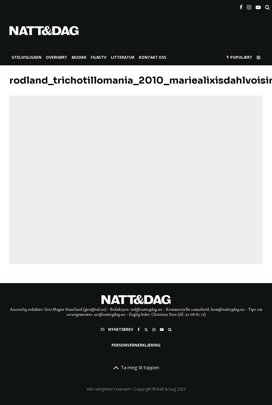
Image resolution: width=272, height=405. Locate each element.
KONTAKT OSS (152, 57)
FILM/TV (98, 57)
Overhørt (56, 57)
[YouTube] (258, 6)
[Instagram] (249, 6)
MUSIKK (79, 57)
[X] (146, 329)
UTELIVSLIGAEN (26, 57)
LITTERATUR (122, 57)
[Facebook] (241, 6)
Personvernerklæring (136, 345)
